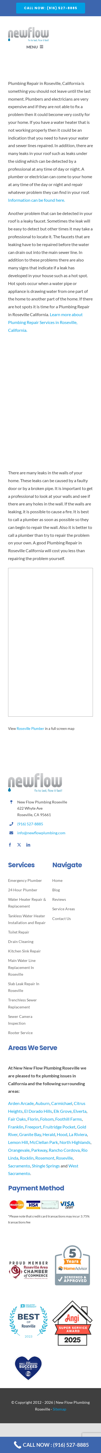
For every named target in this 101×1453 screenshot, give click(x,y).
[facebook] (10, 845)
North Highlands (75, 1142)
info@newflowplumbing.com (41, 832)
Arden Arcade (21, 1103)
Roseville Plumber (30, 728)
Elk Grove (63, 1111)
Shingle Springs (46, 1165)
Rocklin (27, 1157)
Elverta (79, 1111)
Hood (62, 1134)
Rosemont (44, 1157)
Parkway (39, 1150)
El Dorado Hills (38, 1111)
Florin (33, 1118)
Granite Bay (30, 1134)
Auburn (42, 1103)
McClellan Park (44, 1142)
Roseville (64, 1157)
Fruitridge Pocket (59, 1126)
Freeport (33, 1126)
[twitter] (19, 845)
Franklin (15, 1126)
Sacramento (19, 1165)
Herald (49, 1134)
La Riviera (78, 1134)
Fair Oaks (17, 1118)
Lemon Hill (18, 1142)
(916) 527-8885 (30, 824)
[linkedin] (28, 845)
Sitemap (59, 1409)
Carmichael (61, 1103)
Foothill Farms (68, 1118)
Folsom (47, 1118)
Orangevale (19, 1150)
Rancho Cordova (64, 1150)
